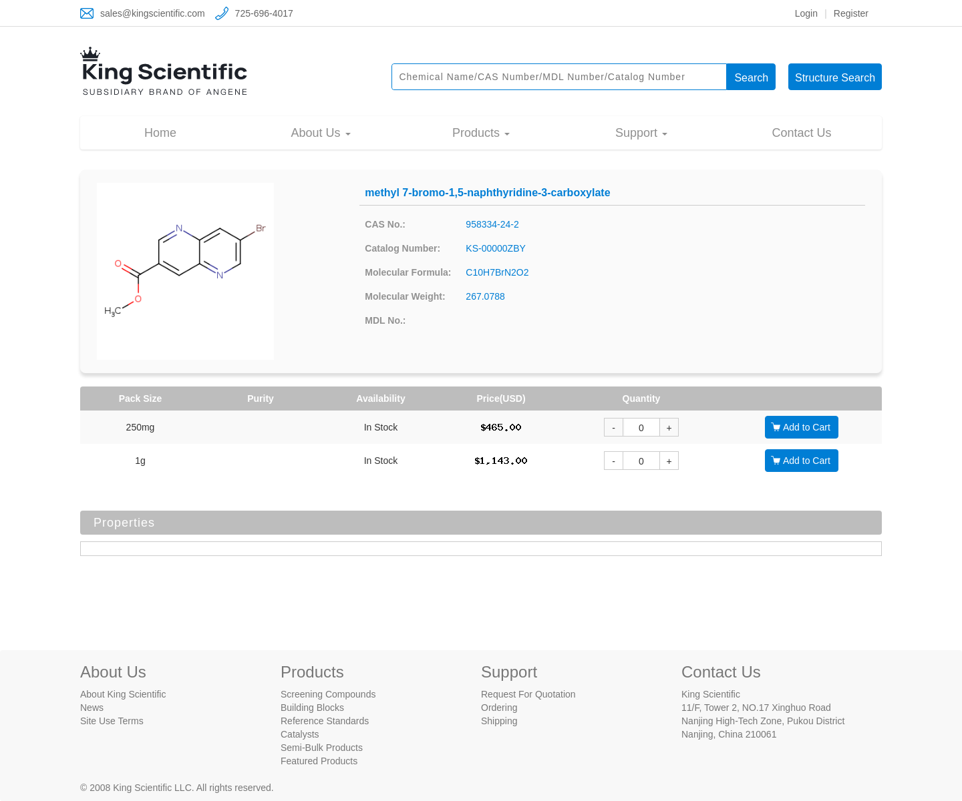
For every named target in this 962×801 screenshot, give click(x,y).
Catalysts (300, 734)
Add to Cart (806, 427)
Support (509, 672)
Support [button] (638, 133)
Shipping (499, 721)
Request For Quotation (528, 694)
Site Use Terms (112, 721)
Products (312, 672)
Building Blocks (312, 707)
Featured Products (319, 761)
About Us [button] (317, 133)
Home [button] (160, 133)
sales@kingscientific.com (152, 13)
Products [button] (477, 133)
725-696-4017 (264, 13)
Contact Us (721, 672)
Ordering (499, 707)
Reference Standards (325, 721)
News (92, 707)
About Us (113, 672)
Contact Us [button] (801, 133)
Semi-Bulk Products (322, 747)
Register (851, 13)
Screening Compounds (328, 694)
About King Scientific (123, 694)
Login (806, 13)
